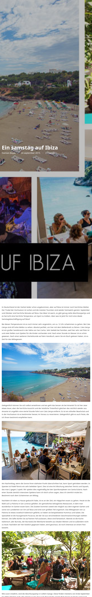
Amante (70, 405)
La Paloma (14, 503)
